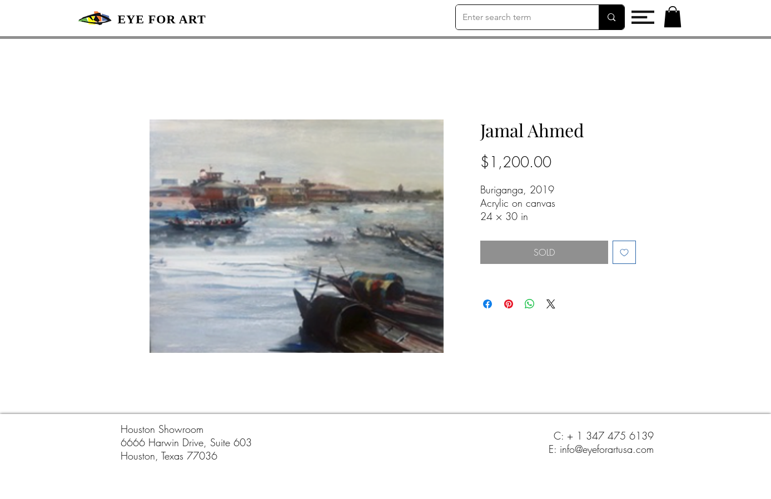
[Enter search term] (519, 17)
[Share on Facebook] (487, 304)
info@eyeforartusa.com (607, 449)
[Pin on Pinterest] (508, 304)
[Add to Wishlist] (624, 252)
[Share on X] (551, 304)
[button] (642, 17)
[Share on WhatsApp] (529, 304)
